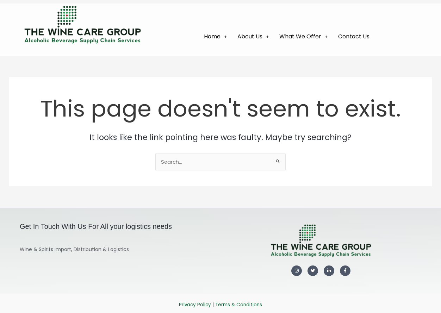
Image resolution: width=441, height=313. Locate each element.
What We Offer (303, 36)
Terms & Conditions (238, 304)
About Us (253, 36)
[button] (215, 37)
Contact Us (353, 36)
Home (215, 36)
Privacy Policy (195, 304)
